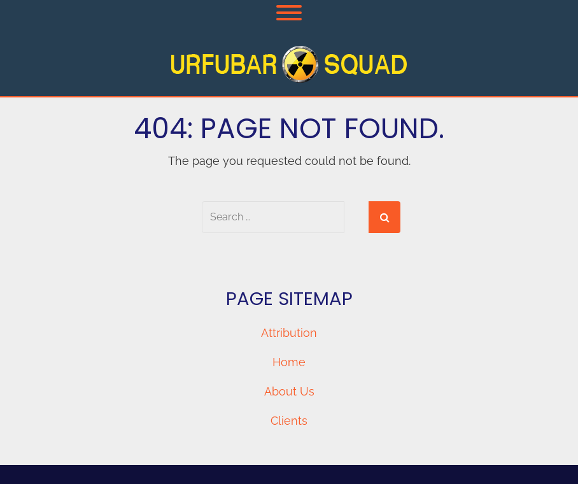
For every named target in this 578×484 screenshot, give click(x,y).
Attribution (289, 332)
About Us (289, 391)
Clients (289, 420)
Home (289, 362)
